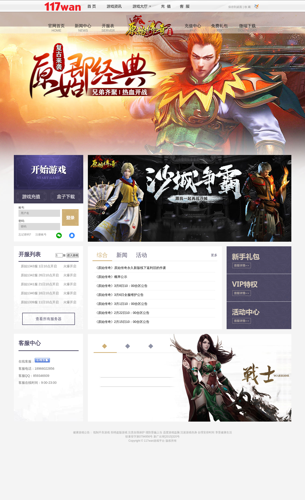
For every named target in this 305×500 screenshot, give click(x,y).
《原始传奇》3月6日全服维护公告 (119, 295)
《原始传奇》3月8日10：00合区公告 (121, 286)
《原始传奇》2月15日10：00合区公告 (122, 322)
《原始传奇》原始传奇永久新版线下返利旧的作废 (130, 268)
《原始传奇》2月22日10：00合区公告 (122, 313)
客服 (185, 6)
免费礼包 (219, 28)
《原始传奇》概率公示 (111, 277)
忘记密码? (24, 234)
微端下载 (247, 28)
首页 (92, 6)
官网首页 (56, 28)
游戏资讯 (114, 6)
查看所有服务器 (49, 319)
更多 (214, 255)
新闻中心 (83, 28)
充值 (166, 6)
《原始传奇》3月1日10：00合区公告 (121, 304)
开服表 (108, 28)
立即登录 (70, 217)
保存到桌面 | (236, 6)
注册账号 (40, 234)
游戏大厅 (140, 6)
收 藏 (247, 6)
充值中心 (193, 28)
